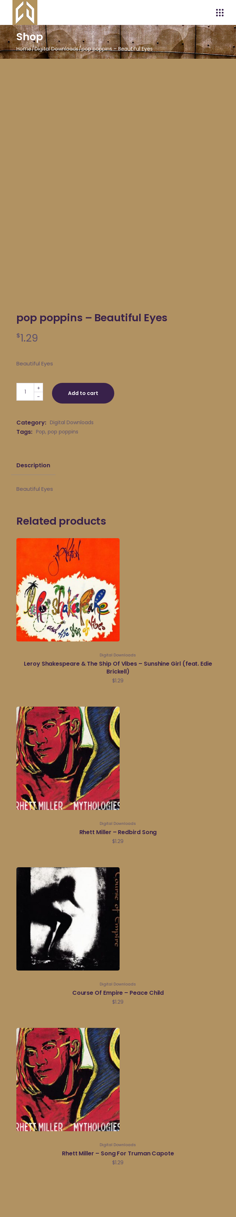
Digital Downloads (72, 422)
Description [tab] (33, 465)
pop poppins (63, 431)
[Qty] (25, 392)
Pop (40, 431)
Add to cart (83, 393)
